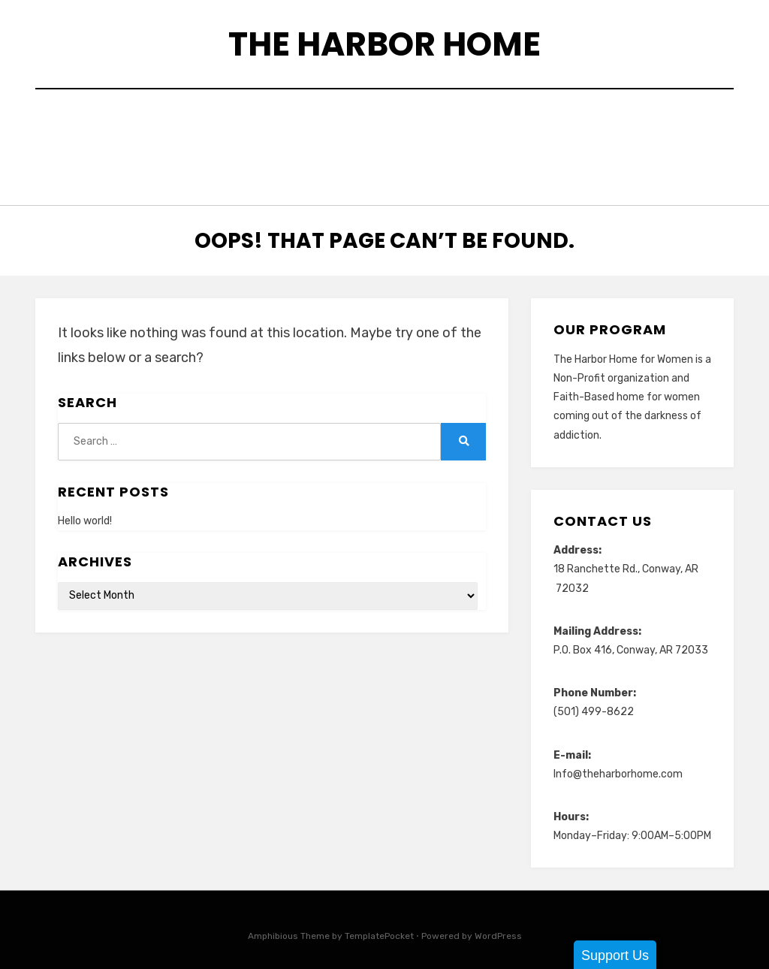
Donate (421, 122)
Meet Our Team (444, 142)
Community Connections (291, 122)
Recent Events (262, 163)
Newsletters (553, 142)
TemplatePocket (379, 927)
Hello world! (85, 511)
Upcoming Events (496, 163)
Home (88, 122)
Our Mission (656, 142)
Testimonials (373, 163)
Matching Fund (325, 142)
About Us (157, 122)
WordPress (498, 927)
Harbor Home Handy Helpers (163, 142)
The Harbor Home (384, 44)
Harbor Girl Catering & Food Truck (582, 122)
